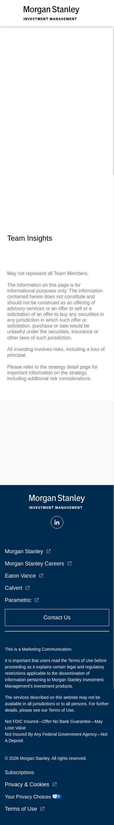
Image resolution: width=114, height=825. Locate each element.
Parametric (18, 600)
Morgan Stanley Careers (34, 564)
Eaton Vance (20, 576)
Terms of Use (21, 809)
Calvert (13, 588)
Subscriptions (19, 772)
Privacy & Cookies (27, 784)
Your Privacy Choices (33, 796)
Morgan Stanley (24, 551)
